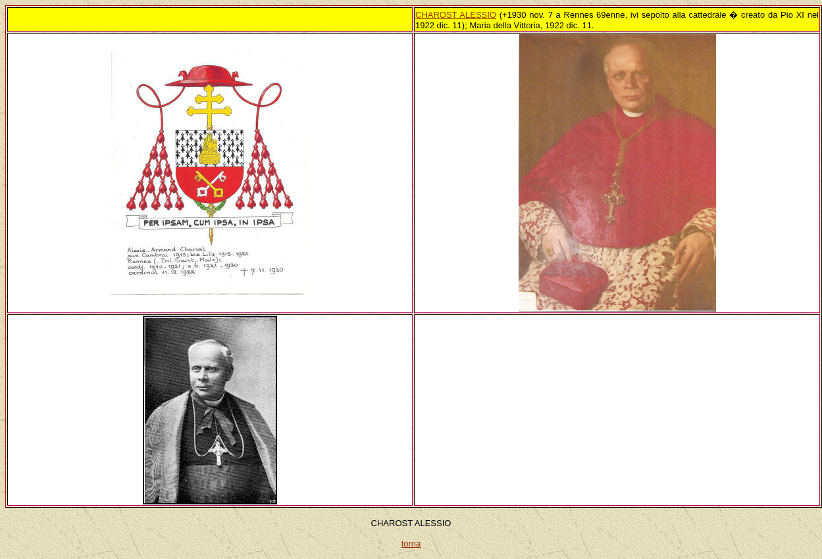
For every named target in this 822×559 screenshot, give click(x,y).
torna (411, 543)
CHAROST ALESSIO (455, 15)
